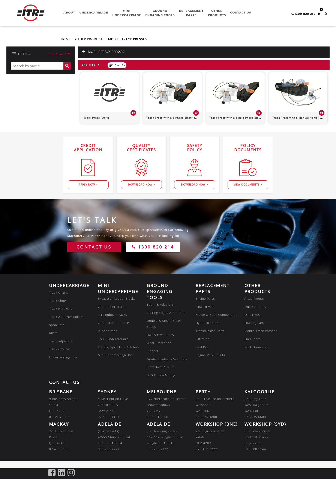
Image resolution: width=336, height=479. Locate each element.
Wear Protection (159, 343)
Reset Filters (59, 54)
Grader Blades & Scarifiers (167, 359)
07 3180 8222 (206, 449)
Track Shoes (58, 301)
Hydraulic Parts (207, 323)
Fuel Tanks (252, 339)
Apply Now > (88, 184)
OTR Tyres (252, 315)
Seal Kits (202, 347)
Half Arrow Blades (160, 335)
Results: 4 (90, 65)
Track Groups (59, 349)
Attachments (254, 298)
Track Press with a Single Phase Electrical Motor (243, 118)
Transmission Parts (210, 331)
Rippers (152, 351)
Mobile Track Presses (260, 331)
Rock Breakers (255, 347)
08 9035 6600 (255, 417)
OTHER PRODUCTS (90, 39)
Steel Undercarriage (113, 339)
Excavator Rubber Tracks (117, 298)
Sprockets (56, 325)
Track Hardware (61, 309)
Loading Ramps (255, 323)
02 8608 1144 (108, 417)
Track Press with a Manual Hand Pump (299, 118)
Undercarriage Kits (63, 357)
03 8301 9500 (157, 417)
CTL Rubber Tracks (112, 307)
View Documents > (248, 184)
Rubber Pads (107, 331)
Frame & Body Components (217, 315)
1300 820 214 (153, 247)
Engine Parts (205, 298)
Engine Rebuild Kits (210, 355)
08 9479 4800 (206, 417)
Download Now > (141, 184)
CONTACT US (93, 247)
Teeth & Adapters (160, 304)
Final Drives (204, 307)
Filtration (202, 339)
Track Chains (59, 292)
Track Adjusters (61, 341)
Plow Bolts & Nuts (161, 367)
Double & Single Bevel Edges (164, 324)
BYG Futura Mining (161, 375)
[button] (326, 13)
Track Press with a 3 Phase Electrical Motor (176, 118)
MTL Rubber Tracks (112, 315)
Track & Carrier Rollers (66, 317)
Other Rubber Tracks (114, 323)
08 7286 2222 (108, 449)
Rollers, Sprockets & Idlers (118, 347)
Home (66, 39)
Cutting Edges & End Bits (166, 313)
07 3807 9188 (59, 417)
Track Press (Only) (96, 118)
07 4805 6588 (59, 449)
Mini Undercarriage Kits (116, 355)
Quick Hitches (255, 307)
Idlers (53, 333)
